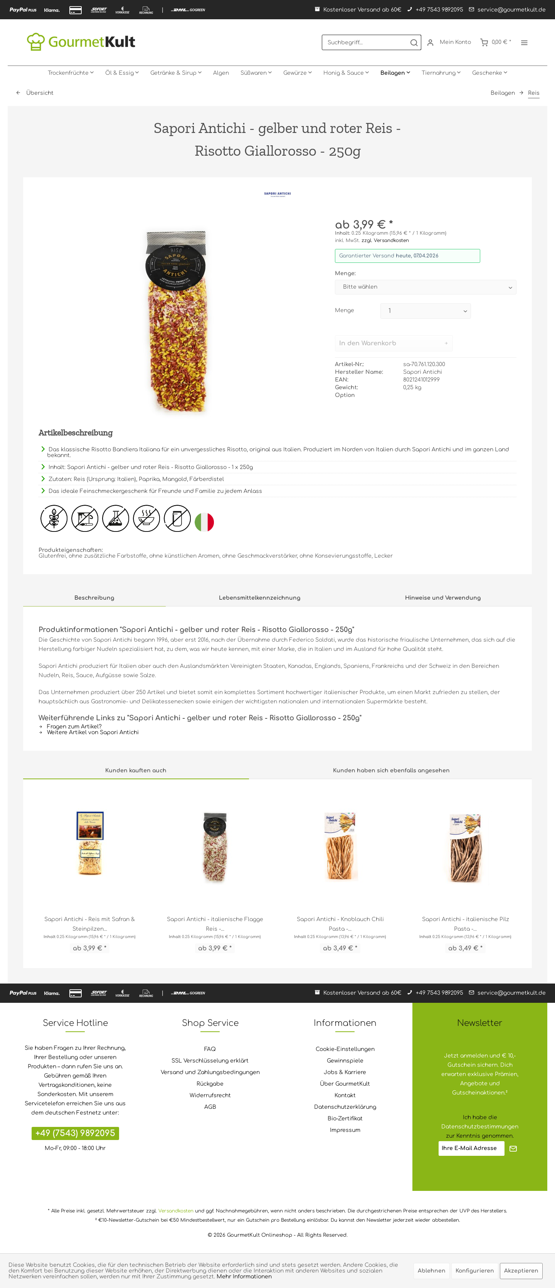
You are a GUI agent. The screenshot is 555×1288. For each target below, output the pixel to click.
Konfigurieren (475, 1271)
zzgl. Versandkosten (385, 240)
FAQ (210, 1049)
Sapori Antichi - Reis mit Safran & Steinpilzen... (89, 924)
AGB (210, 1107)
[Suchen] (414, 42)
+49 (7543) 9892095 (75, 1133)
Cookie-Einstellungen (345, 1049)
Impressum (345, 1130)
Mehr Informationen (244, 1277)
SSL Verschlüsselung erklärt (210, 1061)
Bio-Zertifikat (345, 1119)
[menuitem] (371, 42)
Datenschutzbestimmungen (479, 1127)
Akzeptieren (521, 1271)
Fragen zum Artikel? (70, 727)
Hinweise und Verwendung (443, 598)
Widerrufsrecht (210, 1095)
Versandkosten (175, 1211)
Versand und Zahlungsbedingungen (210, 1072)
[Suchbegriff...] (371, 42)
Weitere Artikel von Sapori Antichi (89, 732)
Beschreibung (94, 598)
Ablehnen (432, 1271)
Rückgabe (210, 1084)
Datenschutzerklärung (345, 1107)
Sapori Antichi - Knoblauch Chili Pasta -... (340, 924)
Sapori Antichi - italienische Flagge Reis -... (215, 924)
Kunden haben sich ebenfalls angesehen (391, 770)
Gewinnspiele (345, 1061)
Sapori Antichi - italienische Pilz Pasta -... (465, 924)
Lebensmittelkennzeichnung (259, 598)
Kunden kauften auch (135, 770)
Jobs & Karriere (345, 1072)
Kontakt (345, 1095)
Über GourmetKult (345, 1084)
